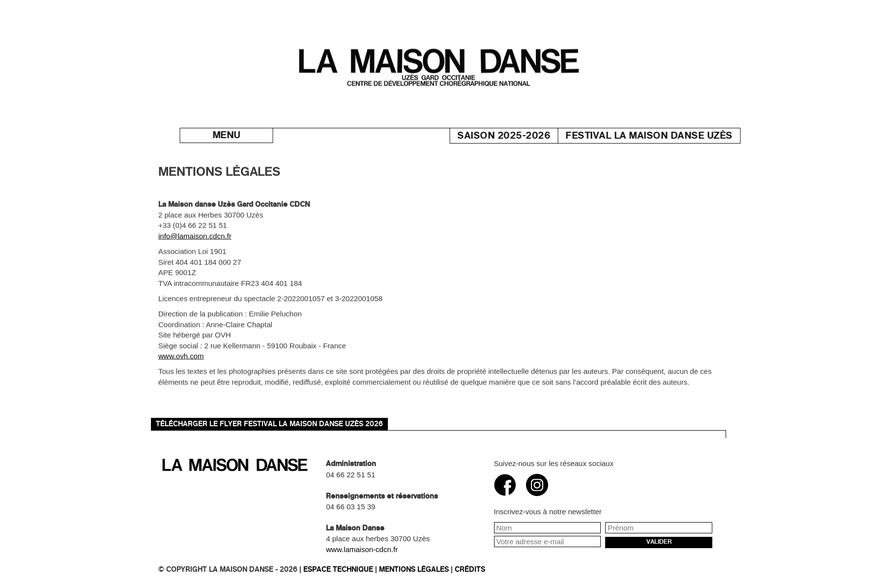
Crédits (470, 569)
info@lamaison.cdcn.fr (195, 241)
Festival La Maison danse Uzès (667, 136)
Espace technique (338, 569)
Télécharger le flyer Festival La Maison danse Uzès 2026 (269, 424)
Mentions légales (414, 569)
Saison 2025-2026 (522, 136)
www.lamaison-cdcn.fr (362, 549)
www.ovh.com (181, 361)
